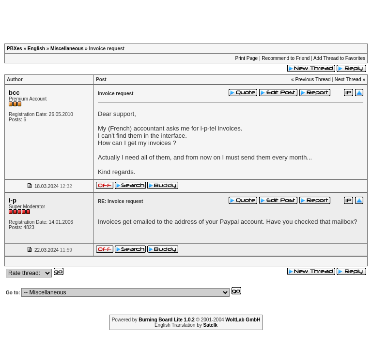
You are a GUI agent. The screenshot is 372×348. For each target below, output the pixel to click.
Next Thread (348, 79)
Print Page (246, 58)
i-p (12, 200)
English (36, 48)
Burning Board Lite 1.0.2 (167, 319)
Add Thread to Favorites (339, 58)
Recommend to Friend (286, 58)
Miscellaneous (66, 48)
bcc (14, 92)
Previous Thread (312, 79)
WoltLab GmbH (242, 319)
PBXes (14, 48)
